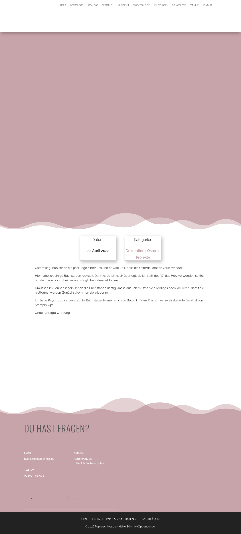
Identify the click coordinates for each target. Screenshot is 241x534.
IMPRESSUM (114, 519)
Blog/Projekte (141, 5)
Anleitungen (161, 5)
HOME (84, 519)
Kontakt (207, 5)
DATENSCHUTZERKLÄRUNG (143, 519)
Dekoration (135, 251)
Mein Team (123, 5)
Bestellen (108, 5)
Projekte (143, 257)
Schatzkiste (179, 5)
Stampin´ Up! (77, 5)
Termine (194, 5)
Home (63, 5)
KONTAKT (97, 519)
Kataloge (93, 5)
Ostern (153, 251)
